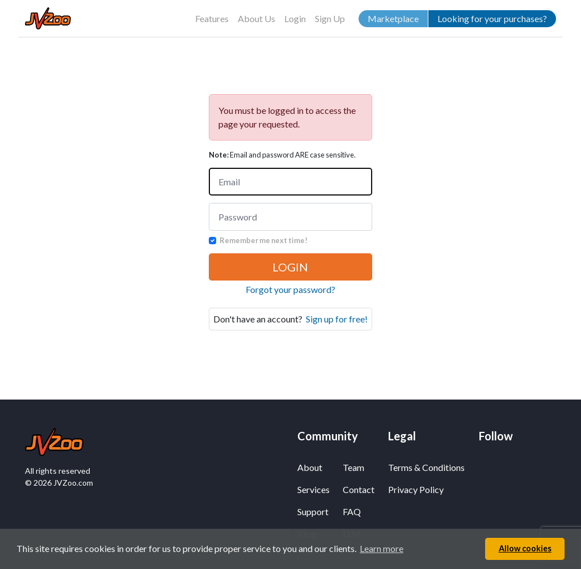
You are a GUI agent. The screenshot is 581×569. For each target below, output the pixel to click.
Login (295, 18)
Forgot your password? (290, 289)
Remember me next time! (264, 240)
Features (212, 18)
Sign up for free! (337, 318)
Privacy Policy (416, 489)
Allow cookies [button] (525, 548)
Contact (358, 489)
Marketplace (393, 18)
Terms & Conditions (426, 467)
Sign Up (330, 18)
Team (353, 467)
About (309, 467)
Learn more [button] (381, 548)
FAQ (352, 511)
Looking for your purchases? (492, 18)
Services (313, 489)
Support (313, 511)
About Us (256, 18)
